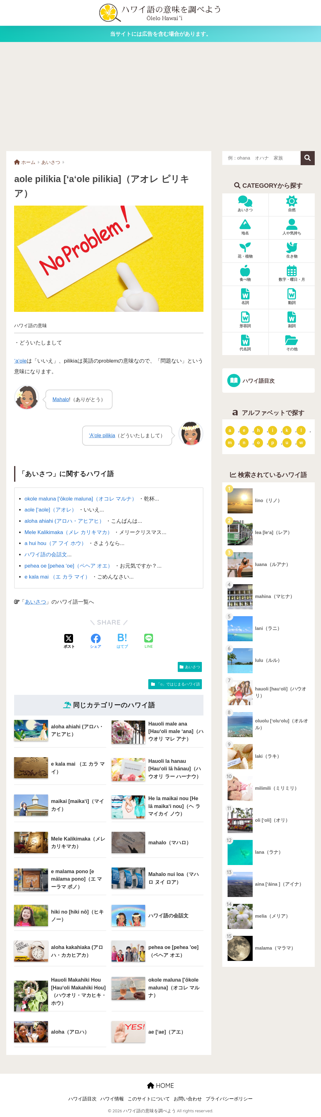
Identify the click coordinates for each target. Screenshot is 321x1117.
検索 (308, 158)
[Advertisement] (160, 96)
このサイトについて (149, 1098)
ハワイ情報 (112, 1098)
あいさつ (35, 602)
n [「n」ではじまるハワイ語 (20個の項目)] (244, 442)
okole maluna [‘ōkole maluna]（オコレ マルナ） (81, 498)
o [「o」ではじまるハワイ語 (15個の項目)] (258, 442)
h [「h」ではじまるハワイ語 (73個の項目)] (258, 430)
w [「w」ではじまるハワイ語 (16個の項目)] (301, 442)
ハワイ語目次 (258, 381)
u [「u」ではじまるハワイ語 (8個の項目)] (287, 442)
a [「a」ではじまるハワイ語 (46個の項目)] (230, 430)
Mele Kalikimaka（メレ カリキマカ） (68, 532)
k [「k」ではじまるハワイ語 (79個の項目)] (287, 430)
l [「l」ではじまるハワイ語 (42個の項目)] (301, 430)
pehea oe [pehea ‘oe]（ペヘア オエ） (69, 566)
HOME (160, 1085)
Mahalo (60, 399)
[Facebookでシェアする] (95, 641)
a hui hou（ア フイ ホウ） (55, 543)
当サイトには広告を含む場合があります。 (160, 34)
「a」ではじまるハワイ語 (178, 683)
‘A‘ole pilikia (101, 435)
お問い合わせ (188, 1098)
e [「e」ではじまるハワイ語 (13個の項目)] (244, 430)
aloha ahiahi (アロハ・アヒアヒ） (64, 521)
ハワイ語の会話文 (45, 554)
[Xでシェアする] (69, 641)
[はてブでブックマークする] (122, 641)
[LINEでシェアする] (148, 641)
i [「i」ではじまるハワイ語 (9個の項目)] (272, 430)
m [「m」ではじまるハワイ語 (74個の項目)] (230, 442)
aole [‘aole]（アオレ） (50, 510)
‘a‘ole (20, 361)
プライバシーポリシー (229, 1098)
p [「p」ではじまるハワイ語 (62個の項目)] (272, 442)
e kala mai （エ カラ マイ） (57, 577)
